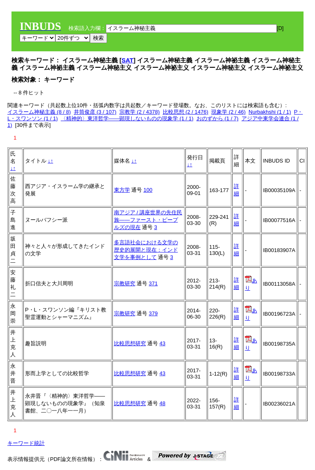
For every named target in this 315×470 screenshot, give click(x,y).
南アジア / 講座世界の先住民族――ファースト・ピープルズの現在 (148, 219)
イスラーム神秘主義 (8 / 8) (39, 112)
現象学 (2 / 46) (228, 112)
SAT (127, 60)
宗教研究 (124, 283)
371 (153, 283)
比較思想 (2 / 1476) (185, 112)
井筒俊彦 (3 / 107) (95, 112)
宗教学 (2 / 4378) (139, 112)
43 (162, 343)
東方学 (122, 190)
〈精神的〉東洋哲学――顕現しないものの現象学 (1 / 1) (127, 118)
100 (148, 190)
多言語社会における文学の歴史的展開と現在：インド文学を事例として (146, 249)
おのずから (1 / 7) (217, 118)
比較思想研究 (130, 343)
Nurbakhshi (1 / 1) (270, 112)
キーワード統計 (26, 443)
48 (162, 403)
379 (153, 313)
